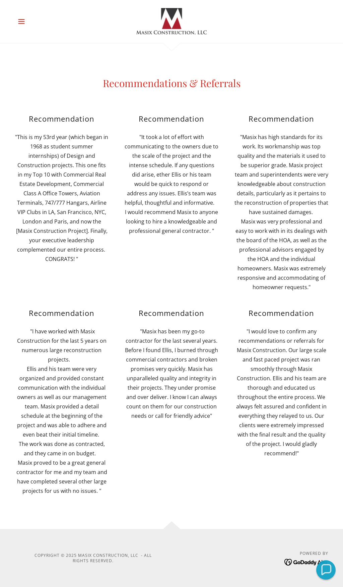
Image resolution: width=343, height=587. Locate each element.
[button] (21, 21)
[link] (171, 20)
